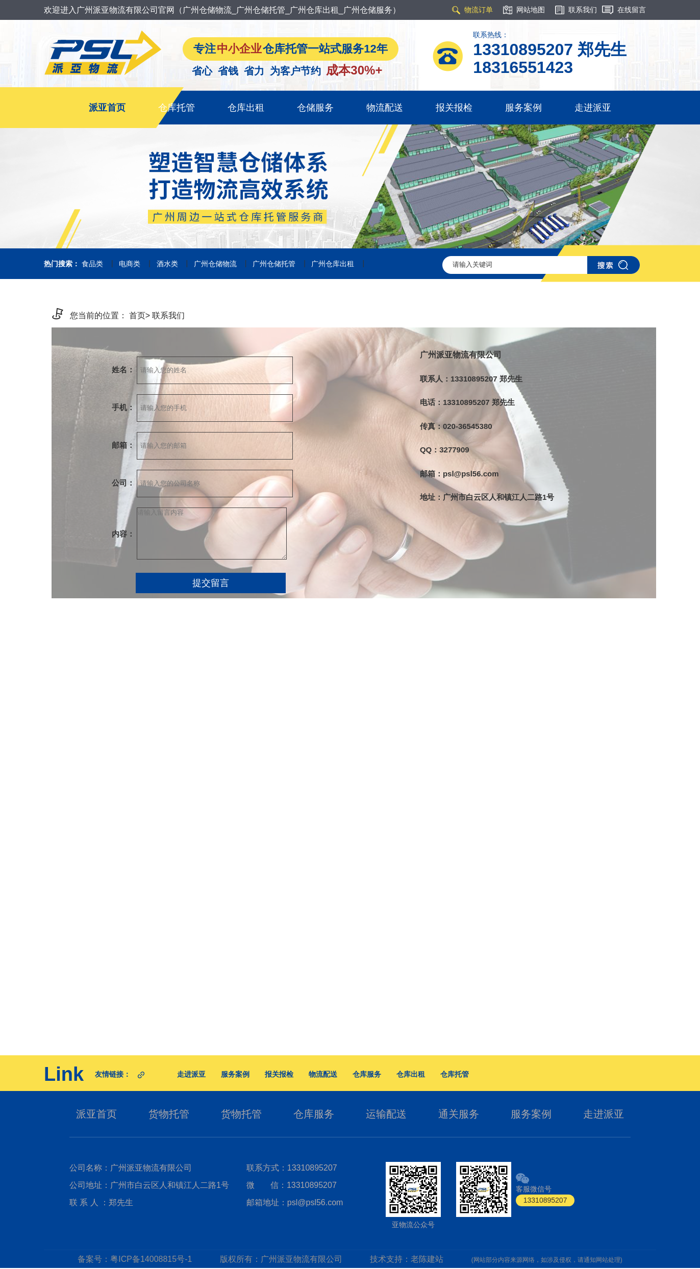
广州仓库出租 (332, 264)
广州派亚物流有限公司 (301, 1259)
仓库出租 (246, 108)
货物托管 (168, 1114)
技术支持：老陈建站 (406, 1259)
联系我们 (168, 315)
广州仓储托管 (274, 264)
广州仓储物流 (215, 264)
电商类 (129, 264)
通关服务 (458, 1114)
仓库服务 (367, 1074)
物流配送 (384, 108)
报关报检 (454, 108)
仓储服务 (315, 108)
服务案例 (523, 108)
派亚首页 (107, 108)
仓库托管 (176, 108)
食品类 (92, 264)
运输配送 (386, 1114)
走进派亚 (592, 108)
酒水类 (167, 264)
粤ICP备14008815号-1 (151, 1259)
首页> (139, 315)
